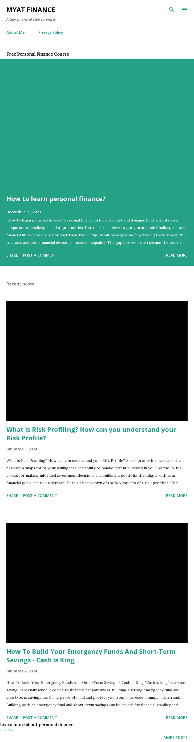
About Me (15, 32)
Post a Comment (40, 255)
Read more (177, 255)
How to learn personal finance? (56, 198)
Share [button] (12, 255)
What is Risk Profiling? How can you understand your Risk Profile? (91, 433)
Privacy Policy (50, 32)
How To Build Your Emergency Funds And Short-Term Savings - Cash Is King (91, 655)
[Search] (171, 9)
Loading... (8, 729)
